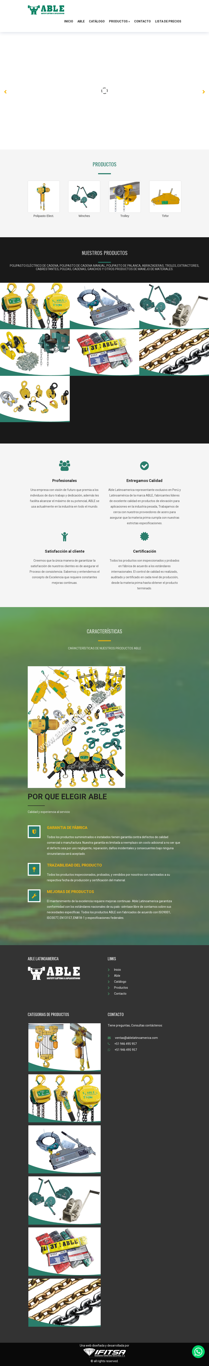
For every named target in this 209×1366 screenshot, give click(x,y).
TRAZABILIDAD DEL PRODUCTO (74, 865)
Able (81, 21)
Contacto (142, 21)
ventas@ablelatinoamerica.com (133, 1038)
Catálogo (97, 21)
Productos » (119, 21)
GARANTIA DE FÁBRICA (67, 827)
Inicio (68, 21)
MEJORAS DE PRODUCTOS (70, 891)
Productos (118, 987)
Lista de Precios (168, 21)
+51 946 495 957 (122, 1043)
